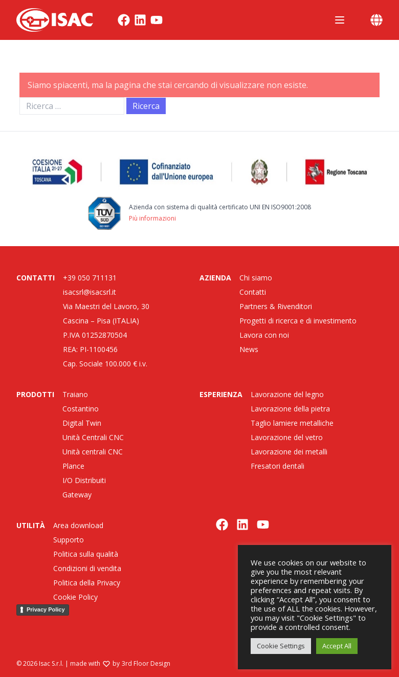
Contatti (252, 292)
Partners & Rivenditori (275, 306)
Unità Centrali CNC (93, 437)
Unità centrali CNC (92, 451)
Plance (73, 466)
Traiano (75, 394)
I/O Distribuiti (84, 480)
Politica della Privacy (86, 582)
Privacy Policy (46, 609)
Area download (78, 525)
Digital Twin (81, 423)
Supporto (68, 539)
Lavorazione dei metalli (289, 451)
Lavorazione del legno (287, 394)
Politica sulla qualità (85, 554)
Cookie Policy (75, 597)
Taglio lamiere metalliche (292, 423)
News (248, 349)
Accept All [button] (336, 645)
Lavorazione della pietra (290, 408)
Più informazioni (152, 218)
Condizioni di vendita (87, 568)
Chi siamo (255, 277)
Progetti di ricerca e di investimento (298, 320)
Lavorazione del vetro (287, 437)
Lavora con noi (264, 335)
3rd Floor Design (146, 664)
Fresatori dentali (277, 466)
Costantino (80, 408)
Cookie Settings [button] (281, 645)
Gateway (77, 494)
